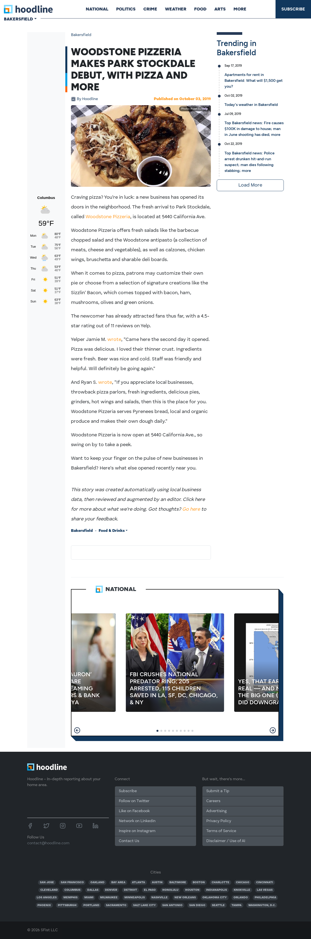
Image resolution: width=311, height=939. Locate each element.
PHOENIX (44, 905)
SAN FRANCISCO (72, 882)
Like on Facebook (134, 811)
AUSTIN (157, 882)
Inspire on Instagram (137, 831)
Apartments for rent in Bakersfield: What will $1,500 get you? (254, 80)
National (97, 9)
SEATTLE (218, 905)
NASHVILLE (159, 897)
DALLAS (92, 890)
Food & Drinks (112, 531)
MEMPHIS (70, 897)
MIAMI (89, 897)
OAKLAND (97, 882)
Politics (126, 9)
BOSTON (199, 882)
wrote (114, 339)
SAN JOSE (47, 882)
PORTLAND (91, 905)
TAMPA (237, 905)
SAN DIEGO (197, 905)
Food (200, 9)
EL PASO (150, 890)
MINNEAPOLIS (134, 897)
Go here (191, 509)
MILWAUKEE (109, 897)
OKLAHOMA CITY (214, 897)
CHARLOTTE (220, 882)
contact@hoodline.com (48, 843)
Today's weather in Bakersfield (251, 104)
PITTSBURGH (67, 905)
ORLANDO (240, 897)
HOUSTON (192, 890)
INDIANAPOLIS (216, 890)
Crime (150, 9)
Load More (250, 185)
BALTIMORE (177, 882)
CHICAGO (242, 882)
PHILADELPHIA (265, 897)
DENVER (111, 890)
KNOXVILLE (242, 890)
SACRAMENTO (116, 905)
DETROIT (130, 890)
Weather (175, 9)
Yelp (205, 108)
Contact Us (129, 841)
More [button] (239, 9)
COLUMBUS (72, 890)
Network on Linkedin (137, 821)
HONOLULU (170, 890)
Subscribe (293, 9)
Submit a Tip (217, 791)
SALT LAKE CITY (144, 905)
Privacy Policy (218, 821)
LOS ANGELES (47, 897)
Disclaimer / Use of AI (225, 841)
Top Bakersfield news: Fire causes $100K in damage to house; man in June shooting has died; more (254, 129)
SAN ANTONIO (172, 905)
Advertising (216, 811)
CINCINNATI (264, 882)
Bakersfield (81, 35)
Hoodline (87, 99)
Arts (220, 9)
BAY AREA (118, 882)
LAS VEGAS (265, 890)
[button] (77, 730)
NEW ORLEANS (185, 897)
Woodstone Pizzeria (108, 217)
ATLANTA (138, 882)
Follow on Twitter (134, 801)
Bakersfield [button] (18, 19)
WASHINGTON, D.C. (262, 905)
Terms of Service (221, 831)
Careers (213, 801)
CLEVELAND (49, 890)
